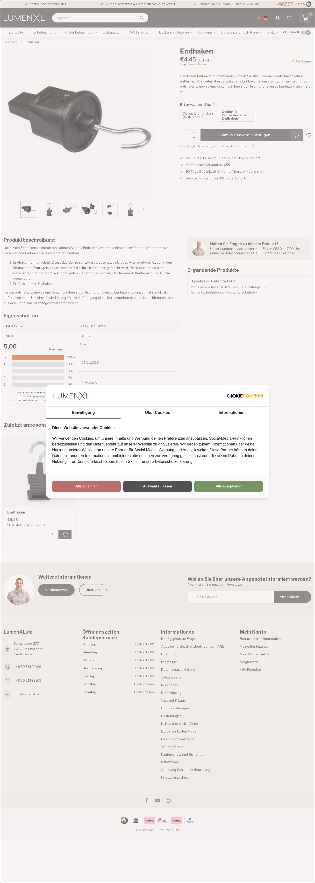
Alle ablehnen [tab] (86, 486)
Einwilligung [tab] (83, 413)
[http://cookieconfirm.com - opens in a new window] (245, 395)
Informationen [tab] (231, 413)
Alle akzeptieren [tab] (229, 486)
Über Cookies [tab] (157, 413)
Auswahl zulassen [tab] (157, 486)
